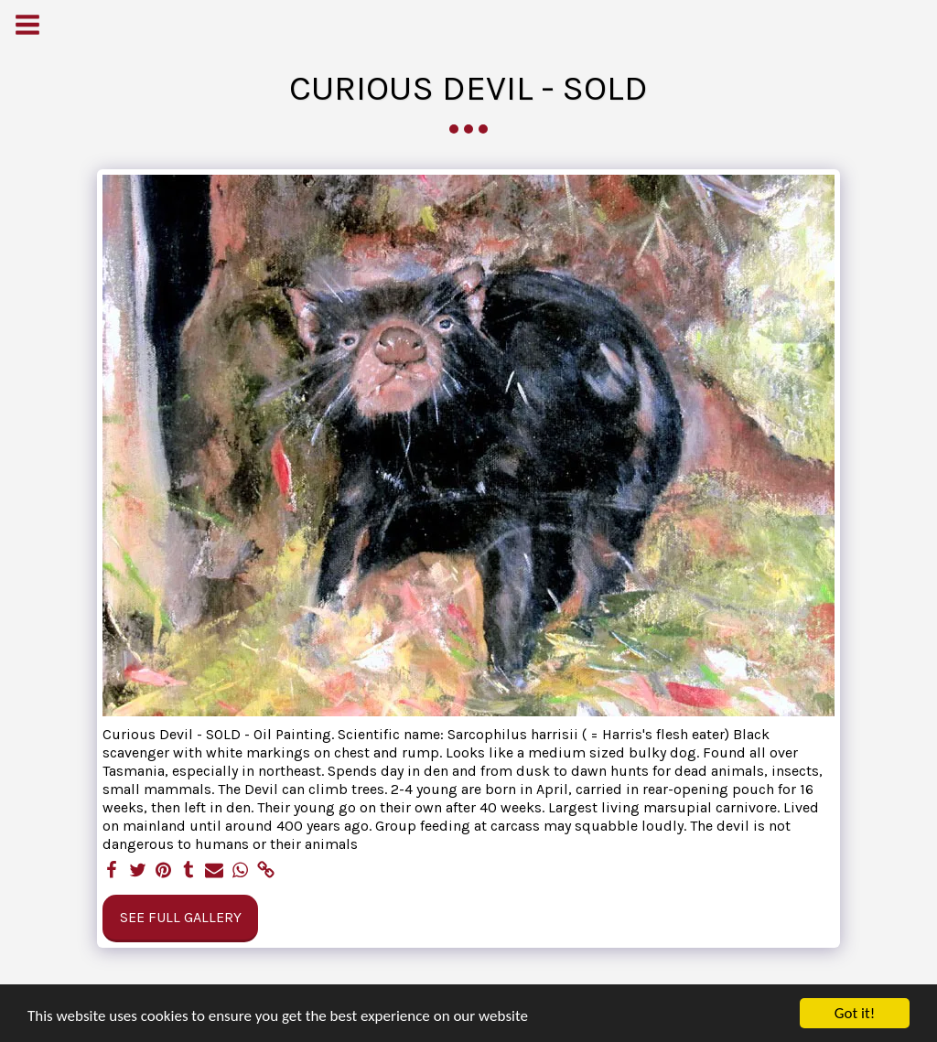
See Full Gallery (181, 917)
